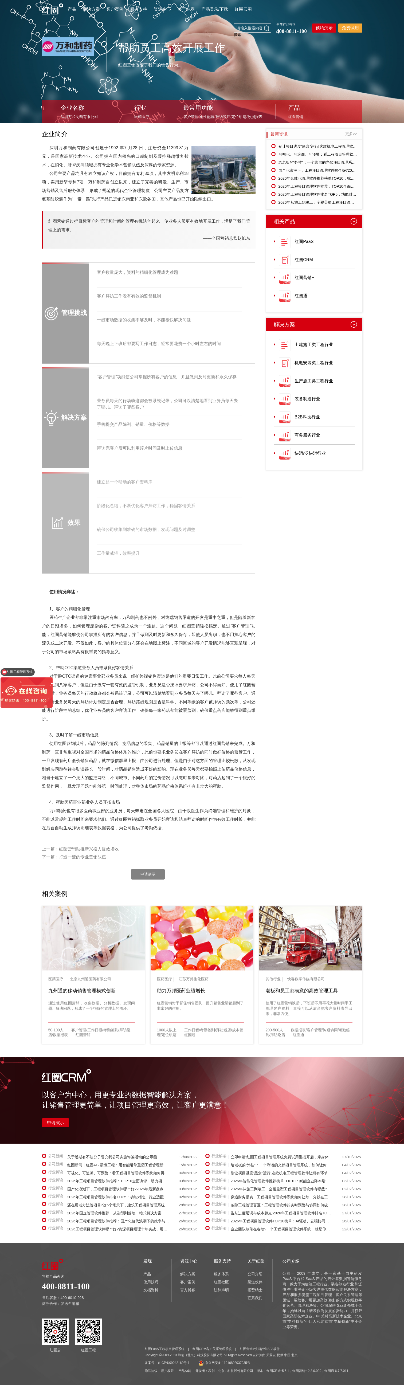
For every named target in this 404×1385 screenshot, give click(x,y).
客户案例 (114, 9)
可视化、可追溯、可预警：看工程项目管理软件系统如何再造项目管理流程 (340, 154)
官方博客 (187, 1290)
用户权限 (167, 1371)
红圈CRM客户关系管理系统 (212, 1349)
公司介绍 (255, 1274)
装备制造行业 (307, 399)
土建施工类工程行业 (314, 344)
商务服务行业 (307, 435)
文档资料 (150, 1290)
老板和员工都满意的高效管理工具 (302, 994)
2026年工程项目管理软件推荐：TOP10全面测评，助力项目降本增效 (335, 186)
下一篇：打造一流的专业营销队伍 (74, 857)
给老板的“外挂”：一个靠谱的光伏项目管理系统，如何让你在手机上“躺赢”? (340, 162)
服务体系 (221, 1274)
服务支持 (138, 9)
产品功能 (184, 1371)
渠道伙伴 (255, 1282)
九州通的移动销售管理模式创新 (82, 994)
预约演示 (324, 28)
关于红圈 (186, 9)
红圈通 (301, 295)
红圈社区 (221, 1282)
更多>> (351, 134)
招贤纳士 (255, 1290)
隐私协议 (151, 1371)
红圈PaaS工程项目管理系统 (165, 1349)
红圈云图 (243, 9)
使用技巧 (150, 1282)
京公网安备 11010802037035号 (224, 1363)
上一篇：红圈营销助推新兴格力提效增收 (80, 849)
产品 (72, 9)
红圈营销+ (304, 277)
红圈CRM (304, 259)
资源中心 (162, 9)
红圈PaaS (304, 241)
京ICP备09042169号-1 (174, 1363)
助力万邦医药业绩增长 (181, 994)
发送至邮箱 (70, 1303)
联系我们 (255, 1298)
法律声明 (221, 1290)
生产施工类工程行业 (314, 381)
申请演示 (147, 874)
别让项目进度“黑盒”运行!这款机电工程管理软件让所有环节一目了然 (334, 146)
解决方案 (91, 9)
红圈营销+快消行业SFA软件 (260, 1349)
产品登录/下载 (214, 9)
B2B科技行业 (307, 417)
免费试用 (350, 28)
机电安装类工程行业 (314, 362)
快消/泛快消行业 (310, 453)
